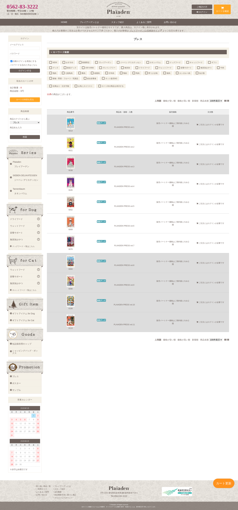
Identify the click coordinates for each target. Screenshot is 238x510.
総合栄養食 (91, 78)
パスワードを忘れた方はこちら (23, 65)
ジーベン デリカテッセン (130, 62)
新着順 (195, 101)
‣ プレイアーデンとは (62, 486)
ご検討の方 (202, 7)
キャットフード (196, 62)
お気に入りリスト (85, 86)
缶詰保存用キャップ (21, 344)
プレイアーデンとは (89, 22)
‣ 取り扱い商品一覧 (43, 486)
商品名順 (204, 101)
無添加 (127, 68)
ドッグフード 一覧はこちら (23, 246)
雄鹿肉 (97, 73)
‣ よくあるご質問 (42, 492)
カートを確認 (222, 10)
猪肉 (168, 73)
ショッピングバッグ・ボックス (25, 351)
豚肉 (83, 73)
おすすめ (69, 62)
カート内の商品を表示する (113, 86)
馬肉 (137, 73)
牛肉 (222, 68)
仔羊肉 (111, 73)
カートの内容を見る (25, 100)
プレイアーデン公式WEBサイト (145, 30)
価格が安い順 (169, 101)
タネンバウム (155, 62)
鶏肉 (54, 73)
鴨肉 (125, 73)
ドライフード (144, 68)
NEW (55, 62)
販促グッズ (71, 68)
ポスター (16, 383)
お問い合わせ (170, 22)
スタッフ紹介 (117, 22)
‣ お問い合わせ (41, 495)
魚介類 (202, 73)
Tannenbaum (26, 192)
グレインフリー (109, 68)
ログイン (202, 12)
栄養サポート (186, 68)
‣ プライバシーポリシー (62, 498)
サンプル (16, 390)
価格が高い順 (183, 101)
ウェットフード (165, 68)
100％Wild (89, 68)
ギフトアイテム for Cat (23, 320)
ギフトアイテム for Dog (23, 313)
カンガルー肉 (184, 73)
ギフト (214, 62)
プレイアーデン (105, 62)
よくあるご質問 (143, 22)
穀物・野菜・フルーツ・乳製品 (65, 78)
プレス (15, 376)
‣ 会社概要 (57, 492)
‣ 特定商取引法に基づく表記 (64, 495)
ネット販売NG (111, 78)
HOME (64, 22)
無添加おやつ (206, 68)
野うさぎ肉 (153, 73)
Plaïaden (26, 165)
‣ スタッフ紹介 (59, 489)
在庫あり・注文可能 (61, 86)
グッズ (55, 68)
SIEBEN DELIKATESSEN (26, 178)
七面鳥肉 (69, 73)
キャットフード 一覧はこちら (24, 290)
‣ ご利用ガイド (41, 489)
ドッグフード (175, 62)
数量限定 (86, 62)
